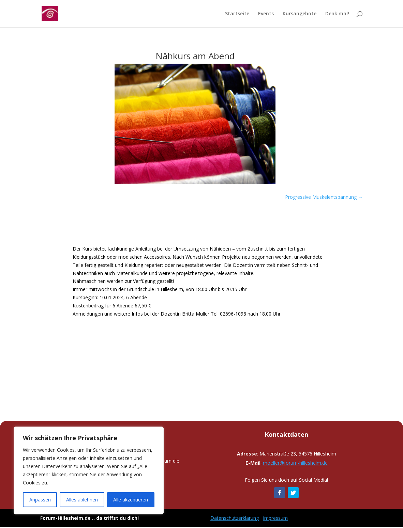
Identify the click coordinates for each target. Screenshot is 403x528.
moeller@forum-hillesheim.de (295, 463)
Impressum (275, 518)
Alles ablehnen (82, 499)
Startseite (237, 14)
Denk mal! (337, 14)
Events (266, 14)
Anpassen (40, 499)
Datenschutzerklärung (234, 518)
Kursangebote (299, 14)
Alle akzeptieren (130, 499)
